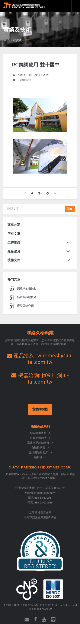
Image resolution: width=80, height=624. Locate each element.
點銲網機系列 (40, 433)
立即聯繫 (40, 409)
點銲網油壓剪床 (40, 452)
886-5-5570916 (43, 502)
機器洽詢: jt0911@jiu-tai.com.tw (40, 378)
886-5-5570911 (43, 497)
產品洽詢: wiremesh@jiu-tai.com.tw (40, 359)
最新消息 (13, 251)
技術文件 (13, 260)
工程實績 (16, 40)
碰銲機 (40, 457)
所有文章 (13, 234)
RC (27, 40)
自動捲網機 (40, 447)
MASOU (47, 608)
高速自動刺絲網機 (40, 442)
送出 (69, 208)
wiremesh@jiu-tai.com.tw (40, 492)
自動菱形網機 (40, 437)
